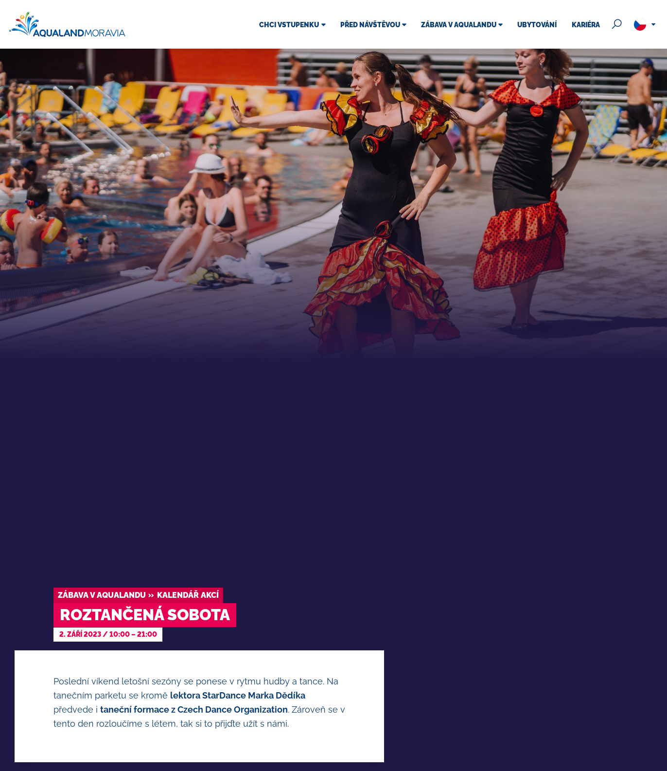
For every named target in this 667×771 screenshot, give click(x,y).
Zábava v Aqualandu (102, 595)
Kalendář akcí (188, 595)
